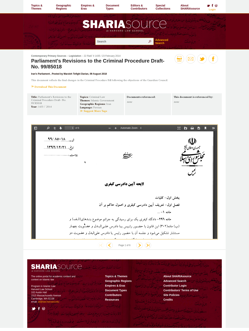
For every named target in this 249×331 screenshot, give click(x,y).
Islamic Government (102, 100)
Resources (112, 302)
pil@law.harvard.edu (48, 305)
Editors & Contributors (139, 7)
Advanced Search (161, 41)
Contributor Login (175, 288)
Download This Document (50, 87)
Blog (216, 5)
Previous (109, 248)
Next (139, 248)
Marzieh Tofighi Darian (76, 73)
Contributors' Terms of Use (180, 293)
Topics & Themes (36, 7)
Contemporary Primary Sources (48, 56)
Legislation (75, 56)
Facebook (212, 5)
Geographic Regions (63, 7)
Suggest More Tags (95, 111)
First (101, 248)
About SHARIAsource (190, 7)
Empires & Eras (87, 7)
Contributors (113, 298)
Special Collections (163, 7)
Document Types (112, 7)
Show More (40, 119)
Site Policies (171, 298)
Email (190, 59)
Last (148, 248)
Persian (97, 107)
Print (179, 59)
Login (212, 9)
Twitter (208, 5)
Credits (168, 302)
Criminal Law (97, 97)
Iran (108, 104)
